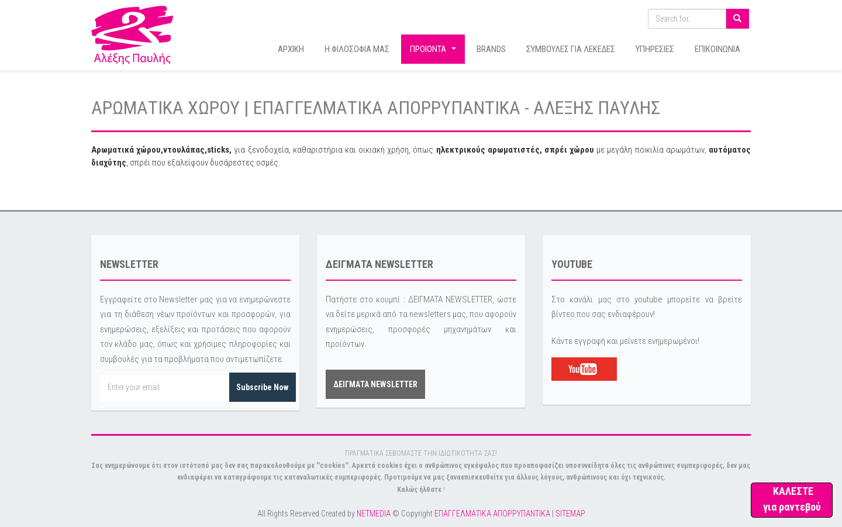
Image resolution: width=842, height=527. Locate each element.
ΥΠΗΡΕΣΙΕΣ (655, 49)
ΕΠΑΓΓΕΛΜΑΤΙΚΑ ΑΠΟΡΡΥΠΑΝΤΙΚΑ (492, 513)
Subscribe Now (262, 387)
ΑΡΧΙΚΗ (291, 49)
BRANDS (491, 49)
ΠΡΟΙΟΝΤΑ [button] (434, 52)
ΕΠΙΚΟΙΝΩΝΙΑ (717, 49)
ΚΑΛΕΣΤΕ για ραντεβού (792, 499)
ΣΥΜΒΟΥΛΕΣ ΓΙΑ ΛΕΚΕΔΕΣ (570, 49)
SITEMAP (570, 513)
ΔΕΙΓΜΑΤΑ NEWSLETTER (375, 384)
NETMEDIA (374, 513)
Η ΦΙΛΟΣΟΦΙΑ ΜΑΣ (357, 49)
